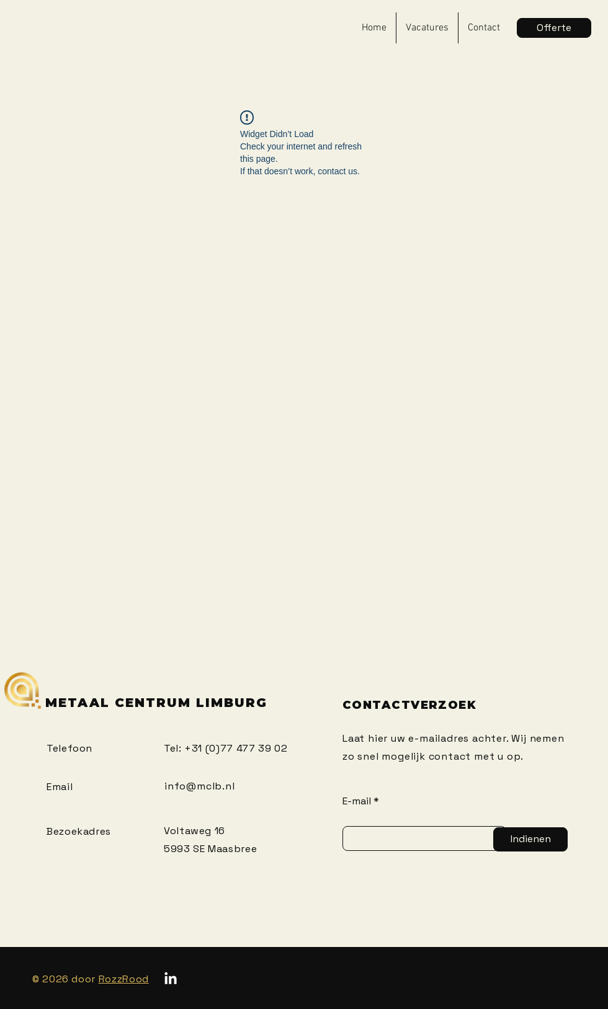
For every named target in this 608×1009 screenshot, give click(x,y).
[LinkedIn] (170, 979)
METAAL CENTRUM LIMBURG (156, 702)
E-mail (356, 801)
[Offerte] (554, 28)
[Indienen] (530, 839)
